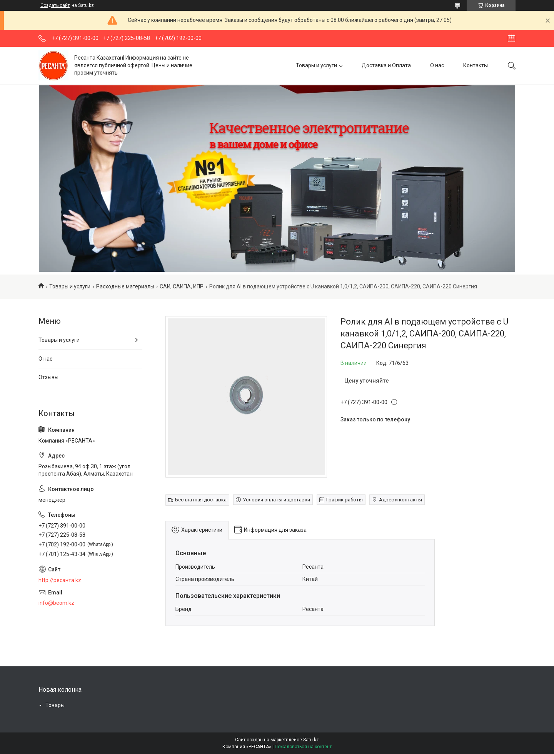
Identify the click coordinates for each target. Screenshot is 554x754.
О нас (437, 65)
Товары (55, 705)
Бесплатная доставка (201, 500)
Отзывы (48, 377)
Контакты (475, 65)
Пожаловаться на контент (303, 746)
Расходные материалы (125, 286)
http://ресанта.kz (59, 580)
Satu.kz (311, 739)
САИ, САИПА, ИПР (182, 286)
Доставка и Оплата (386, 65)
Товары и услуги (316, 65)
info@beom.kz (56, 603)
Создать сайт (55, 5)
